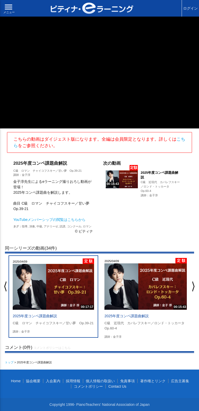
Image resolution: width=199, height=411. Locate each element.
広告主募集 (180, 381)
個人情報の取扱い (100, 381)
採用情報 (73, 381)
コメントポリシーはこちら (52, 348)
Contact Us (117, 386)
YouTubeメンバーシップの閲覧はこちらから (49, 220)
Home (15, 381)
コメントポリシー (88, 386)
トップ (9, 362)
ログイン (190, 8)
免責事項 (127, 381)
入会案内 (53, 381)
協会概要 (33, 381)
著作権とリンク (153, 381)
